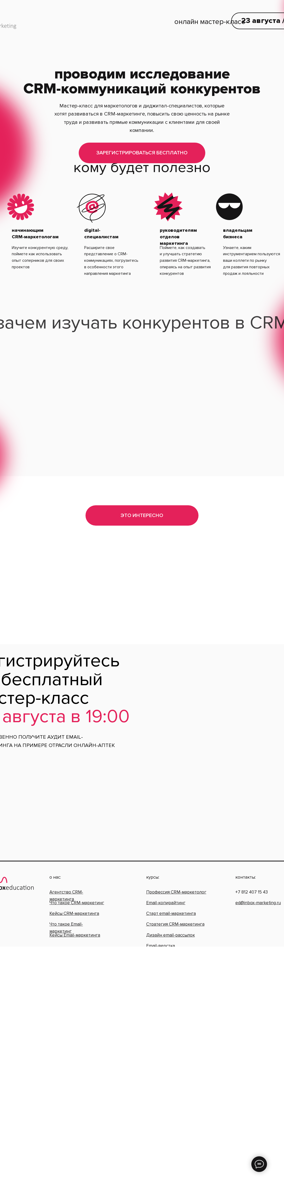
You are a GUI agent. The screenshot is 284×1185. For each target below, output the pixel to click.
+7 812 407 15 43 (251, 875)
